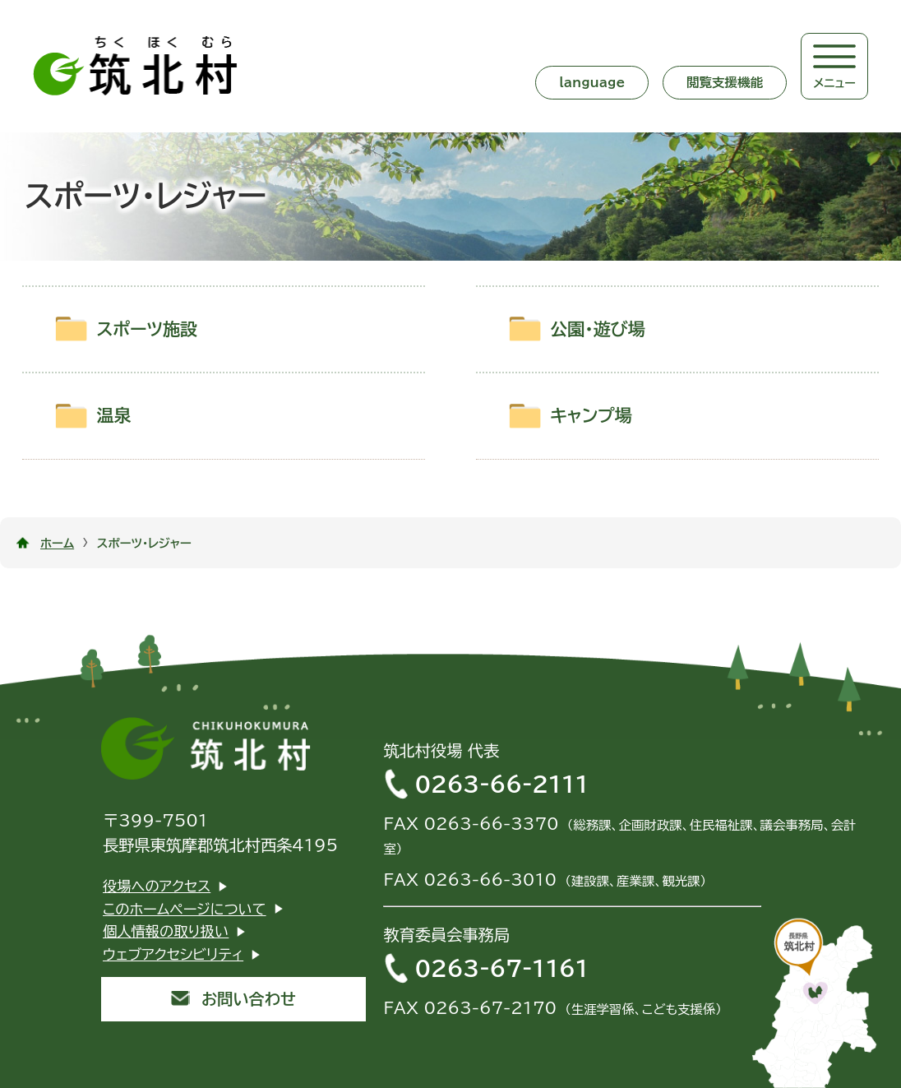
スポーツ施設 (146, 329)
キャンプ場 (591, 415)
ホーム (57, 543)
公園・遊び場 (597, 329)
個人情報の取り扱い (166, 931)
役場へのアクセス (156, 886)
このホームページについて (184, 909)
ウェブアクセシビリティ (173, 954)
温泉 (113, 415)
